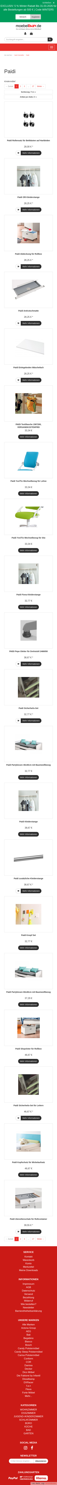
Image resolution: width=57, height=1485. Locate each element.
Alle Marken (28, 1324)
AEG (28, 1331)
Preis (28, 92)
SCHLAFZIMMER (28, 1420)
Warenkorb (28, 1260)
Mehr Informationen (31, 153)
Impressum (28, 1284)
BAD (28, 1430)
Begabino (29, 1338)
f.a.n (28, 1385)
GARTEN (28, 1433)
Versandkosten (50, 1483)
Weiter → (40, 86)
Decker (28, 1368)
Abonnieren (40, 1461)
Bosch (28, 1345)
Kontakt (29, 1256)
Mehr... (28, 1396)
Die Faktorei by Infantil (28, 1375)
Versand (28, 1294)
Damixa (29, 1365)
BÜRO (28, 1423)
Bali (28, 1334)
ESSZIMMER (28, 1413)
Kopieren (36, 17)
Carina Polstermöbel (28, 1355)
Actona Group (28, 1328)
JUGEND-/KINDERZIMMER (28, 1416)
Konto (28, 1263)
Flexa (28, 1389)
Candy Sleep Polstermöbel (29, 1351)
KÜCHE (28, 1426)
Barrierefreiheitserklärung (28, 1311)
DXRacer (28, 1382)
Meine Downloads (28, 1270)
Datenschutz (28, 1290)
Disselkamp (28, 1379)
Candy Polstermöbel (28, 1348)
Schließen (46, 3)
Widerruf (28, 1300)
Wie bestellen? (28, 1304)
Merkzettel (28, 1267)
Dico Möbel (28, 1372)
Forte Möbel (28, 1392)
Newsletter (28, 1307)
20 (28, 97)
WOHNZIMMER (28, 1409)
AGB (28, 1287)
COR (28, 1362)
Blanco (28, 1341)
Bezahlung (28, 1297)
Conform (28, 1358)
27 (33, 86)
